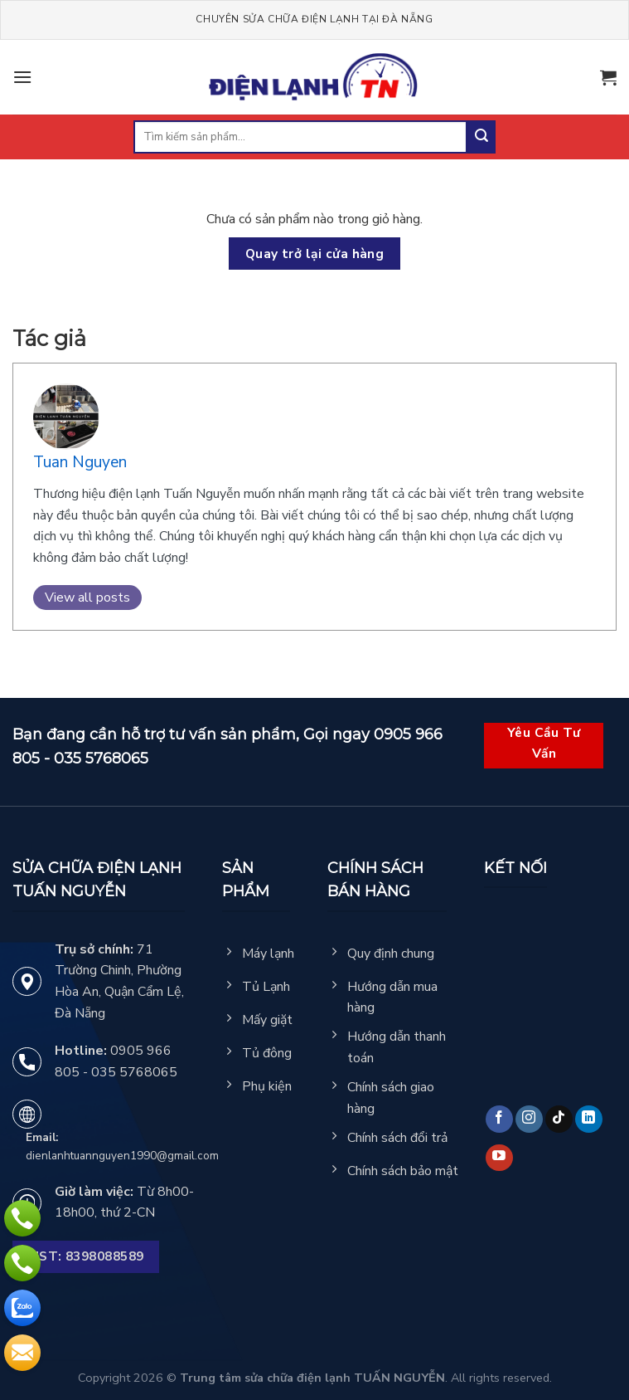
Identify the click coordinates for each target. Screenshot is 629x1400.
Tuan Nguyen (80, 462)
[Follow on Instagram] (529, 1119)
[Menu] (22, 76)
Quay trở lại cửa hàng (315, 253)
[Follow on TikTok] (559, 1119)
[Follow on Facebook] (499, 1119)
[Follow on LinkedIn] (588, 1119)
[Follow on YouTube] (499, 1158)
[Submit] (481, 137)
